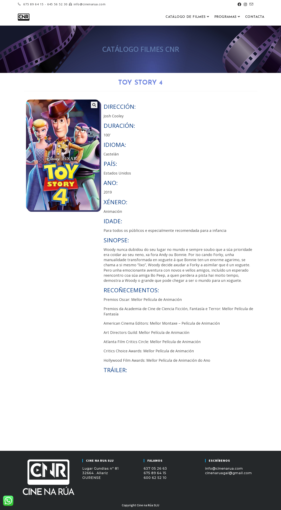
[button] (94, 105)
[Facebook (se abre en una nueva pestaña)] (239, 4)
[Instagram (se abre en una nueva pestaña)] (245, 4)
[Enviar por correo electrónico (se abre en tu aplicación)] (250, 4)
